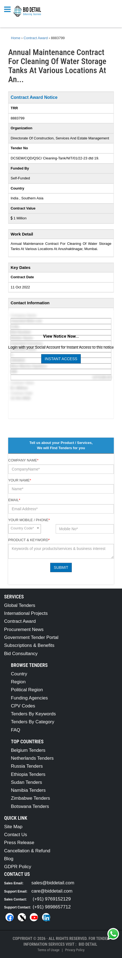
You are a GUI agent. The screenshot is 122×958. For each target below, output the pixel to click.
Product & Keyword (29, 540)
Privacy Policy (74, 950)
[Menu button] (8, 9)
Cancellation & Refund (27, 850)
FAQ (15, 730)
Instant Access (61, 359)
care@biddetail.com (52, 891)
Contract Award (20, 621)
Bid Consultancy (21, 653)
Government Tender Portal (31, 637)
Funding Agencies (29, 698)
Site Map (13, 826)
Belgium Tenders (28, 750)
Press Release (19, 842)
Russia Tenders (27, 766)
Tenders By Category (32, 721)
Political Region (27, 689)
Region (18, 681)
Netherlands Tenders (32, 758)
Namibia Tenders (28, 790)
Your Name (19, 480)
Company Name (23, 460)
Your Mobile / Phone (29, 520)
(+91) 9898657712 (52, 907)
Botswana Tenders (30, 806)
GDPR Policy (17, 866)
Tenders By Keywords (33, 713)
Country (19, 673)
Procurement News (24, 629)
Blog (8, 858)
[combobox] (24, 529)
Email (14, 500)
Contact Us (15, 834)
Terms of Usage (48, 950)
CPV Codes (23, 706)
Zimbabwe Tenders (30, 798)
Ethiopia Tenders (28, 774)
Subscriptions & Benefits (29, 645)
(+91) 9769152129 (52, 899)
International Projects (26, 613)
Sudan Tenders (26, 782)
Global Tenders (19, 605)
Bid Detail (88, 944)
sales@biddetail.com (52, 882)
